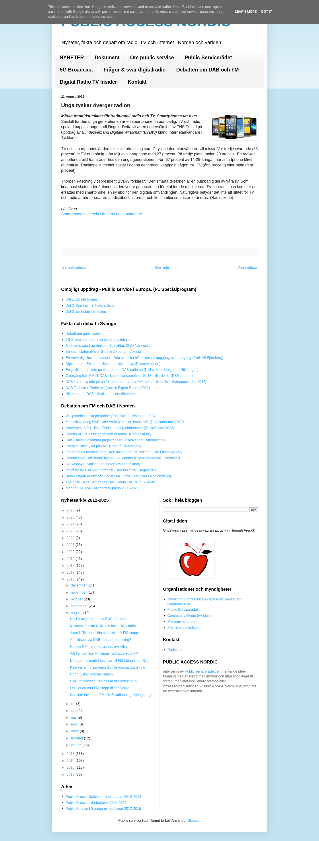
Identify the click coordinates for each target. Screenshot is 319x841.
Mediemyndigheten (182, 621)
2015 (71, 754)
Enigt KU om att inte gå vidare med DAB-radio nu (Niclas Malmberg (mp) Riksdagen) (132, 370)
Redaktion (175, 650)
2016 (71, 579)
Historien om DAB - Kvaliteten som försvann (100, 394)
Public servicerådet (200, 671)
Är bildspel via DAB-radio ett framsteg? (100, 640)
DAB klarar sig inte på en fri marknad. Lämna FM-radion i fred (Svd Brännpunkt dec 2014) (136, 382)
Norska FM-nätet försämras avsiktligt (99, 646)
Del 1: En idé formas (82, 299)
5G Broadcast (76, 70)
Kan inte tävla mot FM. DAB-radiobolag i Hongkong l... (112, 695)
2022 (71, 538)
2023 (71, 531)
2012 (71, 774)
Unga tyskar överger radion (91, 674)
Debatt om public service (85, 334)
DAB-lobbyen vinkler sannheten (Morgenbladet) (103, 464)
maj (74, 717)
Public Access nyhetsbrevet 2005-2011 (96, 802)
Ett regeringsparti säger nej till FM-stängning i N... (109, 660)
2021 (71, 545)
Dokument (107, 57)
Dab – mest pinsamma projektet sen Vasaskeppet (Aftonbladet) (115, 440)
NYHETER (72, 57)
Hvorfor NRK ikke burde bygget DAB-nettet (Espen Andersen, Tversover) (123, 458)
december (79, 585)
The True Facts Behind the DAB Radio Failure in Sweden (110, 482)
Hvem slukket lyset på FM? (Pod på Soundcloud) (104, 446)
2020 (71, 552)
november (79, 592)
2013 (71, 767)
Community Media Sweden (188, 615)
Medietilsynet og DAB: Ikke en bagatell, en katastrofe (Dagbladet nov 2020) (125, 422)
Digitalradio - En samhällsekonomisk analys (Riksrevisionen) (113, 364)
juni (74, 710)
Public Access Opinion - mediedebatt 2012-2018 (103, 797)
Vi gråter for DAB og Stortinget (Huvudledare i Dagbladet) (111, 470)
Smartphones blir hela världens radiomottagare (101, 214)
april (75, 724)
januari (76, 745)
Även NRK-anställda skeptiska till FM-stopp (104, 633)
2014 (71, 760)
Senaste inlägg (74, 267)
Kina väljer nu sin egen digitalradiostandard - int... (109, 667)
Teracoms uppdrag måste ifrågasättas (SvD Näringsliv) (109, 345)
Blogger (194, 820)
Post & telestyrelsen (183, 627)
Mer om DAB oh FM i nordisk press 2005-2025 (102, 488)
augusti (77, 613)
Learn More (246, 12)
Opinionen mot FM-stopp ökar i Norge (99, 688)
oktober (77, 599)
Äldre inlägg (247, 267)
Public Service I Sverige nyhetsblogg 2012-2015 (103, 808)
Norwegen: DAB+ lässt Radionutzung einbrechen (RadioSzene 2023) (120, 428)
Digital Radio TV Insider (88, 82)
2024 (71, 524)
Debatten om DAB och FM (207, 70)
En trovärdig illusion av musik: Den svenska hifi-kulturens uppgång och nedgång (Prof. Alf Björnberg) (144, 358)
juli (73, 704)
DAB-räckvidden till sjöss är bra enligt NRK (103, 681)
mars (75, 731)
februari (77, 738)
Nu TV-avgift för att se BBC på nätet (98, 619)
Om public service (152, 57)
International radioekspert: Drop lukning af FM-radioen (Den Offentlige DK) (124, 452)
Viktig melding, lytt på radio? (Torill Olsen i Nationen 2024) (111, 416)
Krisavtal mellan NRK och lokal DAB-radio (103, 626)
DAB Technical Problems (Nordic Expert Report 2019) (108, 388)
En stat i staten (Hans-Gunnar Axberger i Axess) (103, 351)
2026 (71, 510)
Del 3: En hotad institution (86, 311)
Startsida (162, 267)
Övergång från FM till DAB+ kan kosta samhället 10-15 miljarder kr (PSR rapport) (129, 376)
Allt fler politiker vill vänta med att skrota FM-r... (107, 653)
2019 (71, 559)
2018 (71, 565)
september (80, 606)
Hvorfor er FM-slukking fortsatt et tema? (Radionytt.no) (108, 434)
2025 (71, 517)
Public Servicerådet (208, 57)
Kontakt (137, 82)
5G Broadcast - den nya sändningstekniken (99, 339)
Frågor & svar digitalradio (135, 70)
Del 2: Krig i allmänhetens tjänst (90, 305)
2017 (71, 572)
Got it (266, 12)
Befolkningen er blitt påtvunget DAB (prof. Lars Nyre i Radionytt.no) (118, 476)
